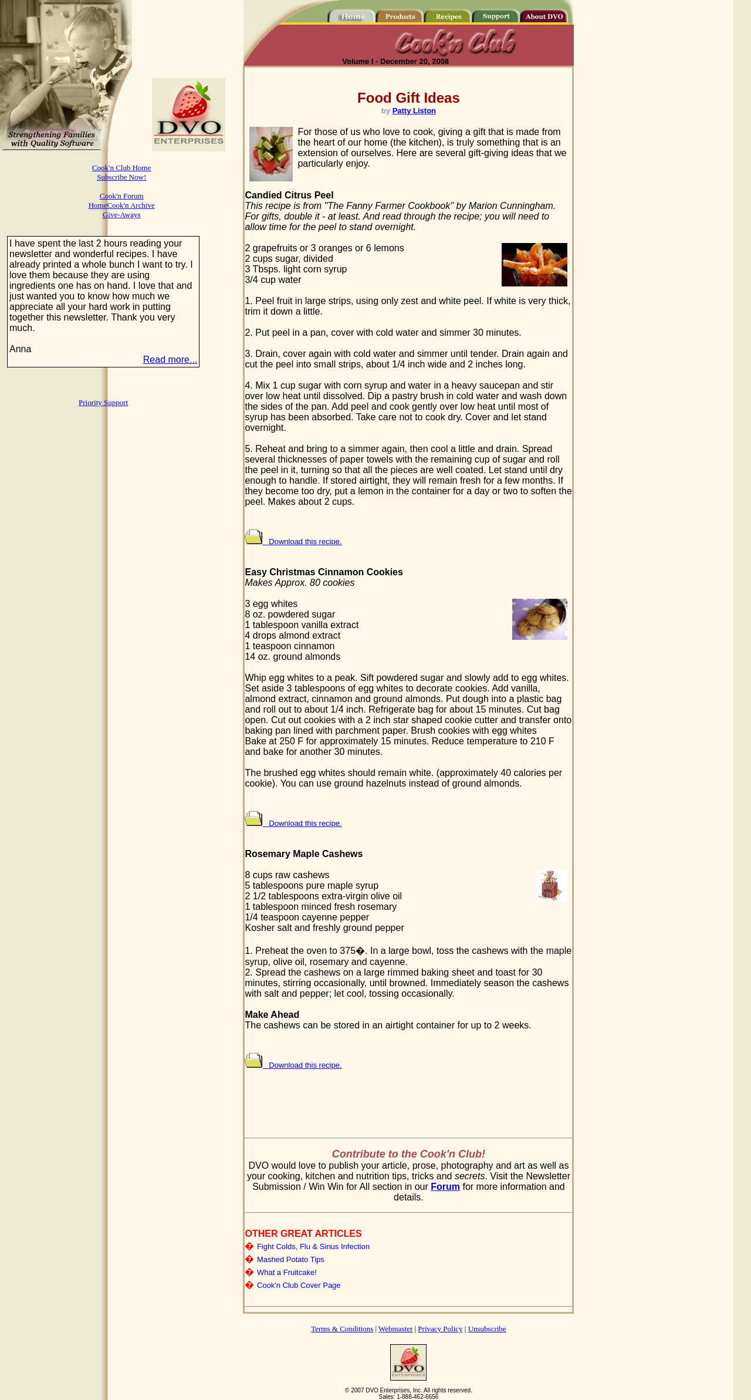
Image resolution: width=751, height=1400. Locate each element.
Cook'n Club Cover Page (299, 1285)
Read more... (170, 360)
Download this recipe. (293, 541)
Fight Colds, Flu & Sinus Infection (313, 1246)
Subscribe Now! (121, 177)
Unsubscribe (487, 1328)
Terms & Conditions (342, 1328)
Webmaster (395, 1328)
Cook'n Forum (122, 195)
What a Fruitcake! (287, 1272)
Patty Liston (414, 110)
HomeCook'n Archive (122, 205)
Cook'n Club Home (121, 167)
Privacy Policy (440, 1328)
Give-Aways (122, 214)
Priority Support (103, 402)
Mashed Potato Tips (290, 1259)
